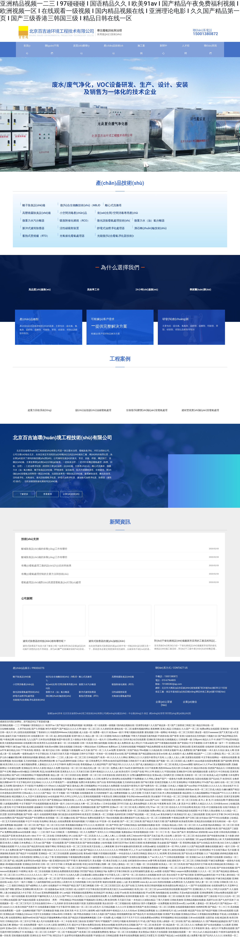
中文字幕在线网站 (209, 759)
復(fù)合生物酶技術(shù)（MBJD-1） (82, 206)
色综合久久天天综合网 (180, 808)
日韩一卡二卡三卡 (157, 833)
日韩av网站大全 (114, 741)
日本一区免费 (103, 919)
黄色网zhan (192, 833)
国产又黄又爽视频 (85, 887)
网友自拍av (90, 748)
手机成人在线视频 (228, 915)
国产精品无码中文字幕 (196, 865)
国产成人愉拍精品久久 (146, 766)
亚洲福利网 (21, 812)
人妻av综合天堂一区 (102, 812)
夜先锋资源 (31, 898)
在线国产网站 (168, 873)
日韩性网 (34, 773)
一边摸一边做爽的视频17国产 (28, 912)
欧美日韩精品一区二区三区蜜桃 (160, 908)
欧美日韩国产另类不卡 (26, 908)
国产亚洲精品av (54, 801)
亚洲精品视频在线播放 (194, 901)
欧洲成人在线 (112, 894)
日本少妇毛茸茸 (94, 883)
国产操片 (181, 833)
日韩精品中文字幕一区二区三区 (76, 841)
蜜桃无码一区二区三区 (182, 862)
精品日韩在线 (200, 769)
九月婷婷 (58, 905)
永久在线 (86, 830)
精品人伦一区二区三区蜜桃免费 (156, 819)
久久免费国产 (90, 833)
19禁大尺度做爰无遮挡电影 (144, 737)
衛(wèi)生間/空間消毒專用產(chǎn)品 (120, 214)
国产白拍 (101, 784)
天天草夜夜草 (197, 930)
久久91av (207, 766)
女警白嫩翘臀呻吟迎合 (140, 776)
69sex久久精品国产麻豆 (59, 787)
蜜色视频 (149, 734)
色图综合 (135, 905)
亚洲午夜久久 (78, 737)
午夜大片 (32, 791)
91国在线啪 (170, 773)
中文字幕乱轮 (42, 755)
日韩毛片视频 (119, 923)
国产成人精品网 (15, 862)
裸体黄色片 (185, 930)
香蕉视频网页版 (124, 915)
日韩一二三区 (56, 759)
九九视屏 (226, 926)
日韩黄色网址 (61, 837)
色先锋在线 (20, 741)
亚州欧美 (28, 841)
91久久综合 (20, 848)
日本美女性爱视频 (47, 741)
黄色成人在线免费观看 (60, 823)
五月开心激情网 (87, 912)
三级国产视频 (35, 830)
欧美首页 (86, 816)
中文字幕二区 (63, 812)
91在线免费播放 (178, 830)
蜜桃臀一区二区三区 (91, 776)
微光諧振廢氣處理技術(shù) (114, 222)
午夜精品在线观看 (11, 869)
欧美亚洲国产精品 (169, 748)
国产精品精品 (222, 873)
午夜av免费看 (120, 812)
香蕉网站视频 (189, 844)
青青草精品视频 (114, 784)
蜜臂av (18, 890)
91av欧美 (124, 894)
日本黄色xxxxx (221, 805)
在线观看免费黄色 (99, 933)
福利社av (198, 766)
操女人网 (229, 751)
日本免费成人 (25, 844)
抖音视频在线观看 (107, 855)
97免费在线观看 (226, 930)
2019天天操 (122, 805)
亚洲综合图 (185, 748)
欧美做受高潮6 (186, 823)
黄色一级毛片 (211, 930)
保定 (146, 715)
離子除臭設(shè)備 (33, 206)
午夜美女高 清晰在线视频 (113, 798)
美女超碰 (161, 844)
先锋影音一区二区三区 (195, 776)
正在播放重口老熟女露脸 (92, 876)
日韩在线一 (78, 748)
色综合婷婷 (200, 837)
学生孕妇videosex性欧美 (138, 798)
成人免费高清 (123, 744)
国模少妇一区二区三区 (81, 908)
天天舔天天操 (124, 901)
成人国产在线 (127, 887)
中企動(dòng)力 (136, 715)
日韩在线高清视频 (227, 833)
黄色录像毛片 (167, 816)
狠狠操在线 (68, 801)
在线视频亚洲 (86, 794)
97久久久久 (89, 826)
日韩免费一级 (185, 741)
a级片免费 (100, 912)
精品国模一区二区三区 (24, 826)
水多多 (117, 869)
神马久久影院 (39, 769)
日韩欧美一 (61, 833)
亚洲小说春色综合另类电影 (192, 737)
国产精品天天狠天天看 (153, 823)
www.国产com (152, 801)
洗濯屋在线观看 (192, 759)
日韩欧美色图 (201, 862)
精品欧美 (224, 919)
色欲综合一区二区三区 (71, 769)
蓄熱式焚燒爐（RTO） (35, 237)
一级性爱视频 (97, 858)
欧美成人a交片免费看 (217, 776)
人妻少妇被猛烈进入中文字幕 (17, 894)
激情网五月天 (64, 926)
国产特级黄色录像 (215, 837)
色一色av (171, 833)
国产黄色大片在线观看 (74, 791)
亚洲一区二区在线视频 (138, 812)
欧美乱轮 (195, 808)
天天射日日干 (192, 851)
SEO (167, 715)
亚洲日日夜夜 (135, 844)
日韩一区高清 (86, 744)
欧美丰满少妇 (217, 844)
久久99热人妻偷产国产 (155, 780)
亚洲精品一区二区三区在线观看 (54, 855)
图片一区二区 (164, 766)
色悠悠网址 (117, 801)
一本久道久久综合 (215, 751)
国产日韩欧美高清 (73, 844)
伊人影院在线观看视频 (24, 734)
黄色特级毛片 (85, 862)
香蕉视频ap (86, 766)
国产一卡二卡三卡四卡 (54, 876)
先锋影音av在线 (115, 755)
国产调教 (9, 890)
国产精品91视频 (209, 912)
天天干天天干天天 (130, 919)
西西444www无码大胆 (169, 769)
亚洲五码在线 (221, 748)
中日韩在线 (223, 773)
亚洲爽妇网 (27, 890)
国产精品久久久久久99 (70, 730)
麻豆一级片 (224, 848)
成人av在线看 (180, 912)
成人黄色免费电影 (137, 805)
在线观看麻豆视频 (46, 908)
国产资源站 (182, 744)
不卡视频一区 (62, 794)
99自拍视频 (77, 901)
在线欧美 (180, 898)
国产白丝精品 (203, 844)
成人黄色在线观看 (62, 737)
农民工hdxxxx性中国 (136, 837)
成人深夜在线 (168, 812)
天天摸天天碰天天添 (151, 794)
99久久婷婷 (180, 848)
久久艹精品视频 (211, 855)
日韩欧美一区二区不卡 (81, 812)
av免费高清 (177, 883)
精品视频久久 (18, 798)
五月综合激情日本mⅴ (42, 905)
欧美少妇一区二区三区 (145, 890)
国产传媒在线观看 (26, 901)
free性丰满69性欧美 (134, 769)
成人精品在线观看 (34, 748)
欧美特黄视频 (132, 898)
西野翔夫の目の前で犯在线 (156, 880)
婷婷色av (189, 791)
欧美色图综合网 (170, 887)
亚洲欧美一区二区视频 (102, 816)
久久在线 (122, 862)
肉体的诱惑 (97, 830)
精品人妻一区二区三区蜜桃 (98, 737)
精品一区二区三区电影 (178, 798)
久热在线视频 (55, 780)
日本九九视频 (231, 844)
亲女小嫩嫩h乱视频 (81, 780)
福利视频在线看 (200, 773)
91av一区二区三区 (159, 808)
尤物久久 (12, 830)
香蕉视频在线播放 (73, 826)
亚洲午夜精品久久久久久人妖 (104, 773)
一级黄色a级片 (27, 755)
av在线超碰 (53, 798)
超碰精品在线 (76, 855)
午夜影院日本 (23, 737)
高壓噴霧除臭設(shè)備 (36, 214)
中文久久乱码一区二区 (228, 898)
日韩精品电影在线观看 (186, 812)
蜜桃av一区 (17, 926)
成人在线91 (79, 890)
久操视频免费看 (10, 805)
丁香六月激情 (162, 901)
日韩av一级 (82, 762)
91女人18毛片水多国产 (218, 890)
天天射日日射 (82, 773)
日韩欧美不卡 (134, 762)
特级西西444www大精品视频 (64, 734)
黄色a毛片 (214, 905)
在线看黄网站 (15, 919)
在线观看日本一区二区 (41, 737)
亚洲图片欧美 (211, 830)
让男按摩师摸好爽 (46, 762)
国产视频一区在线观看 (53, 844)
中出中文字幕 (176, 880)
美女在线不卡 (229, 787)
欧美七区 (161, 876)
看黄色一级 (39, 751)
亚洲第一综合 (161, 791)
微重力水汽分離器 (33, 222)
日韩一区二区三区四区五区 (107, 887)
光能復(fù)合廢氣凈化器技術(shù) (117, 237)
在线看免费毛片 (219, 887)
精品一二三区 (38, 833)
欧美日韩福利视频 (153, 887)
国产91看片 (71, 862)
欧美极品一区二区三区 (35, 933)
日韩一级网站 (160, 734)
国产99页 (113, 826)
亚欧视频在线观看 (177, 933)
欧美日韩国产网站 (110, 930)
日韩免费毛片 (95, 762)
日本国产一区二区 (56, 933)
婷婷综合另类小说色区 (212, 798)
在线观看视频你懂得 (185, 908)
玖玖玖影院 (136, 880)
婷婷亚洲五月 (122, 776)
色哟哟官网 (201, 908)
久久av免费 (110, 751)
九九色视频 (198, 869)
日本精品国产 (93, 759)
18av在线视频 (112, 819)
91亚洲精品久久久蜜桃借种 (67, 808)
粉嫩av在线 (69, 819)
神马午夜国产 (51, 730)
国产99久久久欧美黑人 (73, 898)
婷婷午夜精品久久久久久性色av (121, 912)
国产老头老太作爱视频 (192, 855)
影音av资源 (109, 830)
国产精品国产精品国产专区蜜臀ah (28, 819)
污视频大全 (211, 737)
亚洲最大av (194, 858)
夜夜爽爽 (155, 730)
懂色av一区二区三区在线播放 (123, 933)
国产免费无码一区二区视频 (154, 787)
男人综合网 (166, 837)
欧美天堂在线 (93, 848)
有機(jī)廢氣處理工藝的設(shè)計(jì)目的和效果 (46, 567)
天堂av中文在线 (50, 830)
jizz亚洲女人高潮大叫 (61, 883)
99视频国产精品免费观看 (148, 748)
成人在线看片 (174, 755)
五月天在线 (210, 869)
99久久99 (149, 773)
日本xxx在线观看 (196, 919)
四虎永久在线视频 (147, 876)
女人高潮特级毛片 (164, 912)
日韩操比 (176, 730)
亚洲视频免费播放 (149, 869)
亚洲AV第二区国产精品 (127, 751)
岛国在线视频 (201, 780)
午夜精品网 (8, 741)
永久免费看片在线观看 (212, 858)
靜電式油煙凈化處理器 (111, 229)
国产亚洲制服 (130, 755)
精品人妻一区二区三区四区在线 (66, 776)
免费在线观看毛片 (96, 819)
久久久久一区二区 (206, 873)
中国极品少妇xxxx (23, 915)
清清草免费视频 (15, 816)
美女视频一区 (98, 862)
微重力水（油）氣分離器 (149, 222)
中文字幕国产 (25, 805)
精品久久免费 (53, 769)
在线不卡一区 (20, 791)
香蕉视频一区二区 (166, 898)
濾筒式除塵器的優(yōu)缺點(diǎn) (107, 642)
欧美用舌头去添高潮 (46, 744)
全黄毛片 (213, 773)
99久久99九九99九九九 (71, 798)
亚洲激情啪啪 (60, 858)
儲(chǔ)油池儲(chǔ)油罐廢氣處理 (93, 411)
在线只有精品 (229, 808)
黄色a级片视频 (91, 855)
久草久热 (152, 805)
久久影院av (17, 801)
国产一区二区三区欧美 (131, 823)
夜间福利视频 (78, 823)
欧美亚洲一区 (158, 926)
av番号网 (152, 862)
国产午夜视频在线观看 (165, 744)
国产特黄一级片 (31, 816)
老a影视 (115, 823)
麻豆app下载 (19, 748)
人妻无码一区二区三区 (183, 837)
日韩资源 (77, 830)
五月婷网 (7, 787)
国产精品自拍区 (146, 791)
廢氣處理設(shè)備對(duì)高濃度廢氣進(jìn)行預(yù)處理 (51, 584)
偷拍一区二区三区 (90, 730)
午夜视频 (67, 780)
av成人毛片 (13, 883)
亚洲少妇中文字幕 (214, 816)
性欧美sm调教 (51, 748)
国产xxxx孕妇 (190, 787)
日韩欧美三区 (226, 883)
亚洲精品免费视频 (146, 912)
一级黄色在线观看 (228, 759)
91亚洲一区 (105, 823)
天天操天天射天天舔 (59, 755)
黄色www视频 (108, 926)
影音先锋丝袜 (218, 823)
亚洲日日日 (5, 801)
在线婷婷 (209, 748)
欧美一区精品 (162, 826)
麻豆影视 (77, 865)
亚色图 (122, 837)
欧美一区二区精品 (148, 898)
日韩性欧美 (164, 830)
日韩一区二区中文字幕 (51, 865)
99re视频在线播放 (13, 880)
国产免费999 (103, 808)
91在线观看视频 (41, 805)
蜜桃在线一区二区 (122, 730)
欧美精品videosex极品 (130, 930)
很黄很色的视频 (30, 759)
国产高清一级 (44, 869)
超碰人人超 (122, 883)
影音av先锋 (161, 755)
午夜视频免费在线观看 (79, 858)
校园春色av (53, 890)
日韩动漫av (107, 869)
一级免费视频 (71, 784)
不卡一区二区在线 (45, 837)
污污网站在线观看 (8, 901)
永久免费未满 (11, 851)
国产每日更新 (147, 784)
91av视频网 (94, 930)
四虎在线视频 (164, 883)
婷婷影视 (203, 833)
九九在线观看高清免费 (96, 898)
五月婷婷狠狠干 (101, 794)
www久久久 (9, 908)
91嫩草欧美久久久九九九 (49, 898)
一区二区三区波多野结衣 (180, 869)
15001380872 (171, 678)
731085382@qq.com (172, 685)
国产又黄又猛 (225, 734)
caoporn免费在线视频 (186, 873)
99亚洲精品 (65, 901)
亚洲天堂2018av (120, 844)
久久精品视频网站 (200, 794)
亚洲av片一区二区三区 (120, 808)
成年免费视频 (6, 826)
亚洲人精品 (165, 730)
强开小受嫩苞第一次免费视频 (155, 905)
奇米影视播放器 (140, 833)
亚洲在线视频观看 (91, 798)
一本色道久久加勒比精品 (143, 901)
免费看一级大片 (100, 734)
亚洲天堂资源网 (231, 798)
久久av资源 (201, 826)
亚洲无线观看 (197, 748)
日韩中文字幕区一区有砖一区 (93, 755)
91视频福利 (89, 901)
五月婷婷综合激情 (131, 784)
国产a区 (15, 776)
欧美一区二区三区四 (76, 848)
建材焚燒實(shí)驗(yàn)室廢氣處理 (200, 411)
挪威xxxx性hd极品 (20, 773)
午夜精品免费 (178, 819)
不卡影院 (29, 787)
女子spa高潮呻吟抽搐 (66, 762)
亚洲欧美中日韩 (183, 773)
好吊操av (203, 819)
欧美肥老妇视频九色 (193, 880)
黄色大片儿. (153, 855)
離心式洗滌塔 (113, 206)
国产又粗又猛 (153, 837)
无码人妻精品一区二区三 (123, 865)
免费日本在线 (73, 766)
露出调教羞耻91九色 (130, 819)
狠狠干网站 (50, 848)
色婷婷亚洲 (119, 816)
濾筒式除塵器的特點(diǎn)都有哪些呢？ (44, 642)
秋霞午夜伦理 (63, 741)
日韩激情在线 (232, 769)
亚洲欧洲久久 (199, 890)
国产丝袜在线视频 (225, 869)
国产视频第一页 (174, 844)
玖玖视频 (48, 808)
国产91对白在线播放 (219, 819)
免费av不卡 (108, 880)
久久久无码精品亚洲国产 (116, 858)
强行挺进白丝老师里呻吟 (69, 816)
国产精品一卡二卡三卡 (218, 908)
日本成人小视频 (175, 787)
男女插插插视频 (28, 869)
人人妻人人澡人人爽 (174, 759)
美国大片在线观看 (158, 933)
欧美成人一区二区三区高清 (172, 865)
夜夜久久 (159, 773)
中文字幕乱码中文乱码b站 (28, 784)
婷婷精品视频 (226, 855)
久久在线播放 (44, 791)
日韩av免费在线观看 (223, 894)
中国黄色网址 (194, 784)
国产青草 (174, 737)
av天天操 (85, 751)
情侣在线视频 (180, 919)
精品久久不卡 (208, 741)
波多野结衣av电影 (32, 862)
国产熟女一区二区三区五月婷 (50, 826)
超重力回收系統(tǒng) (40, 411)
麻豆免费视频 (148, 762)
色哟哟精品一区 (75, 833)
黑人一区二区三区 (230, 755)
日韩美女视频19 (170, 751)
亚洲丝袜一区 (226, 730)
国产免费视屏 (171, 823)
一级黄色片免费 (174, 780)
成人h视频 (116, 919)
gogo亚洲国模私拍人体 (210, 841)
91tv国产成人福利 (210, 784)
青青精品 (61, 848)
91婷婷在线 (163, 737)
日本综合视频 (109, 805)
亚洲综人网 (101, 901)
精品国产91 (186, 890)
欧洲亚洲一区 (102, 826)
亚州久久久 (103, 833)
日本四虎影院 (25, 858)
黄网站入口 (133, 759)
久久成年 (43, 887)
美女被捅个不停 (158, 798)
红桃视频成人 (171, 741)
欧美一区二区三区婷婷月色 (151, 841)
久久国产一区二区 (190, 730)
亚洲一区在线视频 (194, 898)
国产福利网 (226, 762)
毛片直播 (232, 851)
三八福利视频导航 (41, 883)
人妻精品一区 (201, 905)
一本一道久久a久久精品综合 (88, 880)
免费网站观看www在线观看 (17, 833)
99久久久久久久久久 (174, 841)
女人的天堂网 (134, 794)
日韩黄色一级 (69, 915)
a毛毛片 (97, 908)
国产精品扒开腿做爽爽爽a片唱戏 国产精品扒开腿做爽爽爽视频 (66, 919)
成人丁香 (49, 858)
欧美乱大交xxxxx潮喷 (182, 766)
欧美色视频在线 (137, 894)
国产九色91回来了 (227, 901)
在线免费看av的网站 (149, 919)
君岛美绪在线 (174, 855)
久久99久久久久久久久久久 (29, 876)
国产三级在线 (210, 898)
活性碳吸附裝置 (69, 229)
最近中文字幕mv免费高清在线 (86, 926)
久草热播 (67, 865)
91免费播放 (137, 780)
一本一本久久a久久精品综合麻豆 (202, 933)
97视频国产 (106, 923)
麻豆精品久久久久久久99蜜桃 (60, 930)
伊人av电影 (65, 894)
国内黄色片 (18, 787)
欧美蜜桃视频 (149, 844)
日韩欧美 (179, 776)
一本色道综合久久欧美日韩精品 (132, 855)
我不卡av (50, 833)
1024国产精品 (58, 869)
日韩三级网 (147, 930)
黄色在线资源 (172, 930)
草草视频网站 (167, 919)
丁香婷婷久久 (42, 734)
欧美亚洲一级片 (56, 805)
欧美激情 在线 (164, 862)
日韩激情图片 (94, 869)
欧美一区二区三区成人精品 (208, 791)
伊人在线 (73, 837)
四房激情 (127, 801)
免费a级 (199, 926)
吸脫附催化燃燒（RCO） (75, 222)
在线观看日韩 (29, 744)
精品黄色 (187, 794)
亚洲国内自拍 (58, 862)
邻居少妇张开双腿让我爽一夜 (96, 865)
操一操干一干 (221, 744)
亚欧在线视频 (65, 748)
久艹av (151, 858)
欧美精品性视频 (154, 915)
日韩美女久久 (39, 841)
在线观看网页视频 (48, 816)
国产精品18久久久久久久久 (122, 766)
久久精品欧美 (155, 751)
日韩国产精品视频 (134, 816)
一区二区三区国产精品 (76, 869)
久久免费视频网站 (116, 898)
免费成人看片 (117, 769)
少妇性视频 (106, 844)
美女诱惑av (143, 933)
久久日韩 (96, 780)
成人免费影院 (185, 751)
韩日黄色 (14, 858)
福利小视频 (22, 830)
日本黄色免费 (14, 769)
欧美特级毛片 (133, 923)
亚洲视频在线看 (88, 808)
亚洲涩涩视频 (161, 784)
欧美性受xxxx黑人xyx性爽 (182, 905)
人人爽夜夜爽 (107, 848)
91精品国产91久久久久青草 (223, 794)
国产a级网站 (32, 887)
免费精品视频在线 (195, 830)
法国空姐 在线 (212, 919)
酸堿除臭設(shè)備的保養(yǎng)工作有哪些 (44, 550)
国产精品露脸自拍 (147, 755)
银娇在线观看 (109, 883)
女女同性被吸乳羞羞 (140, 873)
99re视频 (143, 751)
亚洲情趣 (163, 869)
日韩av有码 (56, 915)
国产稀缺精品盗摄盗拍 (216, 923)
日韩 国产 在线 (160, 851)
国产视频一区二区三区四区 (169, 762)
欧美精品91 (99, 894)
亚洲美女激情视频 (138, 858)
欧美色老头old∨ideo (26, 837)
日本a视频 (91, 791)
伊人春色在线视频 (176, 851)
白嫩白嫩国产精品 (230, 791)
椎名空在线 (111, 862)
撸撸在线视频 (211, 848)
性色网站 (44, 823)
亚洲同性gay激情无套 (205, 876)
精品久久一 (184, 887)
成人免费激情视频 (118, 794)
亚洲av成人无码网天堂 (163, 776)
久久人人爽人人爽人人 (107, 837)
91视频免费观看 (42, 776)
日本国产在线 (137, 773)
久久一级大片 (99, 741)
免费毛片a (106, 780)
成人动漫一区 (85, 734)
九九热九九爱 (72, 876)
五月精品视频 (108, 908)
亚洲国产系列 (93, 923)
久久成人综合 (151, 830)
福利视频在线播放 (146, 826)
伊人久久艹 (160, 858)
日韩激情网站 (26, 776)
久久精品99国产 (100, 766)
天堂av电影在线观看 (189, 894)
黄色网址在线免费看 (121, 780)
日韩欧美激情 (176, 901)
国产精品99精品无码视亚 (99, 801)
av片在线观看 (145, 851)
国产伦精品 (110, 915)
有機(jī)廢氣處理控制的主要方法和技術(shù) (44, 575)
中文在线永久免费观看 (108, 787)
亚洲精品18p (100, 873)
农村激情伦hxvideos (137, 862)
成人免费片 (188, 762)
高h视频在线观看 (13, 865)
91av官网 (150, 894)
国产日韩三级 (192, 819)
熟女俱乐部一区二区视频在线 (116, 905)
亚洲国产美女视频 (171, 915)
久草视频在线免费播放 (208, 915)
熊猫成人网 (195, 798)
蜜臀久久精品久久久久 (202, 805)
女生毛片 (42, 801)
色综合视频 (17, 762)
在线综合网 (42, 780)
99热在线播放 (83, 915)
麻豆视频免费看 (28, 766)
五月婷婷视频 (30, 762)
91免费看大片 (40, 787)
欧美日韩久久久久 (11, 766)
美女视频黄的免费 (221, 766)
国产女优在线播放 (212, 926)
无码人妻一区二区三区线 (207, 883)
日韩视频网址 (90, 787)
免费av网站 (155, 812)
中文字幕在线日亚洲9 (96, 890)
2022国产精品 (86, 873)
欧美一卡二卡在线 (63, 923)
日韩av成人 (27, 794)
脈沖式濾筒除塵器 (33, 229)
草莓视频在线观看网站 (82, 894)
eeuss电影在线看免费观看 (207, 762)
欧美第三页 (84, 933)
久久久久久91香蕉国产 (53, 784)
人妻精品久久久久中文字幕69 (52, 766)
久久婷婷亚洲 (106, 730)
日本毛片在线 (16, 841)
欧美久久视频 (11, 844)
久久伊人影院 (50, 926)
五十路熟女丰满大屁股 (81, 741)
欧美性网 (112, 901)
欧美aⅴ (98, 805)
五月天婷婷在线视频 (15, 823)
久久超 (79, 851)
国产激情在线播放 (91, 844)
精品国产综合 (194, 912)
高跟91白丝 (212, 901)
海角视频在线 (162, 894)
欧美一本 (105, 759)
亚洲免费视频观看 (50, 894)
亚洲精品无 (26, 769)
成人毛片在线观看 (45, 923)
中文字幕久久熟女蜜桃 (209, 812)
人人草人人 (80, 801)
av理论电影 (138, 801)
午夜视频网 (74, 751)
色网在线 (135, 869)
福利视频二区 (192, 841)
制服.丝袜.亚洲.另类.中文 (67, 912)
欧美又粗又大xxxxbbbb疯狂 (120, 890)
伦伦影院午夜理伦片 (130, 787)
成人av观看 (155, 873)
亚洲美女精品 (130, 841)
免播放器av (126, 833)
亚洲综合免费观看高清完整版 (65, 873)
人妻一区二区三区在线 (186, 801)
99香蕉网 (123, 851)
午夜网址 (23, 873)
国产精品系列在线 (35, 848)
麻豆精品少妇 (13, 751)
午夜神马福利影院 (227, 933)
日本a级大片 (187, 769)
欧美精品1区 (180, 816)
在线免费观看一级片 (33, 926)
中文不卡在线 (32, 823)
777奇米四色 (27, 751)
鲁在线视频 (56, 791)
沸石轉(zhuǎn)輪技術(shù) (150, 229)
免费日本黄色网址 (87, 784)
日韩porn (197, 741)
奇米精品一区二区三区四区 (181, 734)
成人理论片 (136, 744)
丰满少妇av (47, 851)
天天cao (37, 844)
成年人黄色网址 (35, 812)
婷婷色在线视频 (122, 880)
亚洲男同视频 (65, 830)
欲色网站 (174, 894)
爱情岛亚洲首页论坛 (106, 791)
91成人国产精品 (148, 923)
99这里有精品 (231, 741)
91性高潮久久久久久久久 (210, 787)
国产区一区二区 (130, 876)
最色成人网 (77, 787)
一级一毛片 (231, 823)
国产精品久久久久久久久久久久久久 (101, 851)
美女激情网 (133, 883)
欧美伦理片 (124, 773)
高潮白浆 (112, 744)
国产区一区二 (97, 751)
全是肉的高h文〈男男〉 (47, 901)
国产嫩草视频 (199, 751)
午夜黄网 (161, 805)
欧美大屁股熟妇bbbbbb (11, 744)
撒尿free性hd (29, 919)
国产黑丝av (81, 819)
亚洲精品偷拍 (30, 801)
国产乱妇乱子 (215, 780)
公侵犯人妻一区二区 (46, 880)
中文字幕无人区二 (113, 876)
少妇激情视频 (38, 930)
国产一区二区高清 (87, 837)
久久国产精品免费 (195, 848)
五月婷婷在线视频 (126, 748)
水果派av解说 (149, 848)
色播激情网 (159, 930)
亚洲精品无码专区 (31, 865)
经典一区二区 (98, 841)
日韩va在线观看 (225, 912)
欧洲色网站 (205, 851)
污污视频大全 (92, 823)
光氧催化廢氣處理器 (72, 237)
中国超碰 (74, 755)
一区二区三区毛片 (22, 905)
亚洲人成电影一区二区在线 (169, 923)
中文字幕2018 (62, 908)
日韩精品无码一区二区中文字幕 (20, 923)
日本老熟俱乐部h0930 (10, 794)
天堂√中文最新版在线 (211, 808)
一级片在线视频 (17, 898)
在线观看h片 (50, 812)
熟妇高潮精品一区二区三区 (221, 826)
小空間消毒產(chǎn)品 (73, 214)
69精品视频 (114, 833)
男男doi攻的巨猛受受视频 (115, 762)
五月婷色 (139, 887)
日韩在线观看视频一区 (177, 858)
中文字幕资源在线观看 (22, 808)
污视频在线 (209, 880)
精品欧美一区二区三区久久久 (180, 926)
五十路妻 (229, 837)
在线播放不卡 (54, 887)
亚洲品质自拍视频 (202, 823)
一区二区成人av (151, 816)
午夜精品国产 (72, 933)
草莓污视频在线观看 (134, 734)
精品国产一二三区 (202, 755)
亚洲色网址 (181, 784)
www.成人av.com (148, 883)
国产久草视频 (38, 730)
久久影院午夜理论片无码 (152, 759)
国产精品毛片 (139, 915)
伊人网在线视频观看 (172, 794)
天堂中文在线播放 (41, 915)
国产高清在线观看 (65, 880)
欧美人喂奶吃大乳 (141, 808)
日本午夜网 (208, 744)
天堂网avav (102, 748)
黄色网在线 (188, 780)
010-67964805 (169, 682)
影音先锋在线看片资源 (74, 905)
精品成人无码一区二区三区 (182, 826)
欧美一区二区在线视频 (39, 873)
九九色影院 (188, 883)
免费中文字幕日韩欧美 (118, 873)
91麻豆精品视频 (223, 880)
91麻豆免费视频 (216, 862)
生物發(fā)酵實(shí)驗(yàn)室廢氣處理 (146, 411)
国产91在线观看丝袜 (200, 887)
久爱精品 (216, 755)
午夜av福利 (148, 744)
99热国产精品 (68, 887)
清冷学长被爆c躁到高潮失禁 (128, 848)
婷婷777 (220, 741)
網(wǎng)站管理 (157, 715)
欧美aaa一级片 (116, 734)
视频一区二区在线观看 (147, 865)
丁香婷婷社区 (81, 930)
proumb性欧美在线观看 (168, 890)
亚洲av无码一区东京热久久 (18, 930)
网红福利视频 (100, 744)
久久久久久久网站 (118, 759)
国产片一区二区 (143, 926)
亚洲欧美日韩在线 (155, 741)
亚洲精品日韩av (188, 915)
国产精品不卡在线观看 (27, 855)
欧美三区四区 (66, 890)
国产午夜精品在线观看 (30, 851)
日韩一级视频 (61, 751)
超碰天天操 (10, 737)
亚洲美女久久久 (67, 773)
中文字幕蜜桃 (195, 744)
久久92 (172, 784)
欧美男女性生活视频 (125, 926)
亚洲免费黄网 (206, 894)
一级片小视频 (25, 883)
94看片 (8, 748)
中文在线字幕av (219, 851)
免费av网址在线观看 (209, 730)
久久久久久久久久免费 (64, 851)
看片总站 (50, 751)
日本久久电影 (97, 915)
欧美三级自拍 (79, 923)
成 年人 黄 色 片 (205, 801)
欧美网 (163, 855)
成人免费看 (187, 755)
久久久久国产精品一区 (44, 794)
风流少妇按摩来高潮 (49, 773)
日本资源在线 (108, 776)
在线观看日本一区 (165, 848)
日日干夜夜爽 (151, 769)
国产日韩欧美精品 (128, 826)
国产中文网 (5, 773)
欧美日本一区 (40, 890)
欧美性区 (227, 780)
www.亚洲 (213, 833)
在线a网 (15, 755)
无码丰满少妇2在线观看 (134, 741)
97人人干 (133, 851)
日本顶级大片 (53, 841)
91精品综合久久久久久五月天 (130, 830)
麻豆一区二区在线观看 (68, 744)
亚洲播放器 (48, 912)
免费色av (113, 748)
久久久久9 (121, 908)
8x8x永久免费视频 (121, 737)
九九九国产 (32, 741)
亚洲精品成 (8, 915)
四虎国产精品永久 (216, 769)
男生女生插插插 (176, 791)
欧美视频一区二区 (54, 819)
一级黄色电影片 (167, 801)
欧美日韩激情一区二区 (127, 791)
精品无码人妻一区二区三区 (96, 769)
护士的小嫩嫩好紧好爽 (10, 759)
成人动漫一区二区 (114, 841)
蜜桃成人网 (44, 759)
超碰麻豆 (38, 808)
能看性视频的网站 (141, 730)
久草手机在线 (24, 730)
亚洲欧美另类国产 (135, 908)
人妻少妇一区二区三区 (75, 759)
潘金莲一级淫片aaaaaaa (206, 734)
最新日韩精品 (18, 887)
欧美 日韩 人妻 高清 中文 (178, 805)
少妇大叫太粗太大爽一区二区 (79, 805)
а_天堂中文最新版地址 (36, 798)
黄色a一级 (47, 862)
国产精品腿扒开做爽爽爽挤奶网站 (19, 780)
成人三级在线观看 (196, 816)
